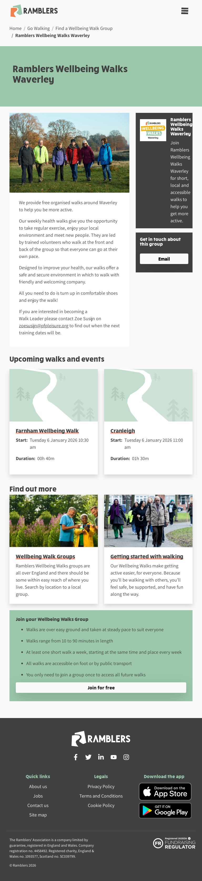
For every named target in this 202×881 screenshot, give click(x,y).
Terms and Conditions (101, 796)
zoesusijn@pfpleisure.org (43, 326)
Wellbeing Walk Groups (45, 556)
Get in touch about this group (160, 241)
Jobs (38, 796)
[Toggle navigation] (184, 10)
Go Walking (38, 28)
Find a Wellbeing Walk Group (84, 28)
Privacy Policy (101, 786)
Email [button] (164, 259)
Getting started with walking (146, 556)
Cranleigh (122, 430)
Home (15, 28)
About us (38, 786)
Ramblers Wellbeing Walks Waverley (181, 126)
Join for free (101, 687)
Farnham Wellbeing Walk (47, 430)
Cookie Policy (101, 805)
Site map (38, 815)
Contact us (37, 805)
